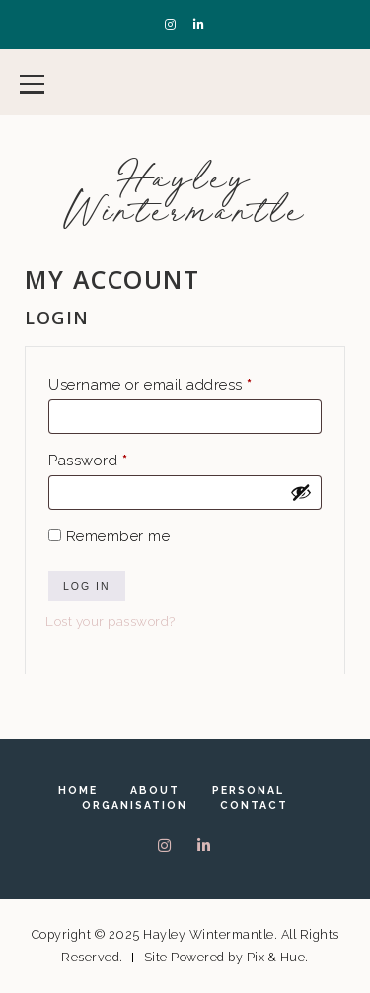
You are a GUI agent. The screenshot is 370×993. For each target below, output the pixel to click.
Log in (87, 586)
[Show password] (301, 492)
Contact (254, 805)
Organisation (134, 805)
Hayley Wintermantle (185, 195)
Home (78, 790)
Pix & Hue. (278, 957)
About (155, 790)
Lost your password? (110, 621)
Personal (248, 790)
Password (119, 457)
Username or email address (182, 381)
